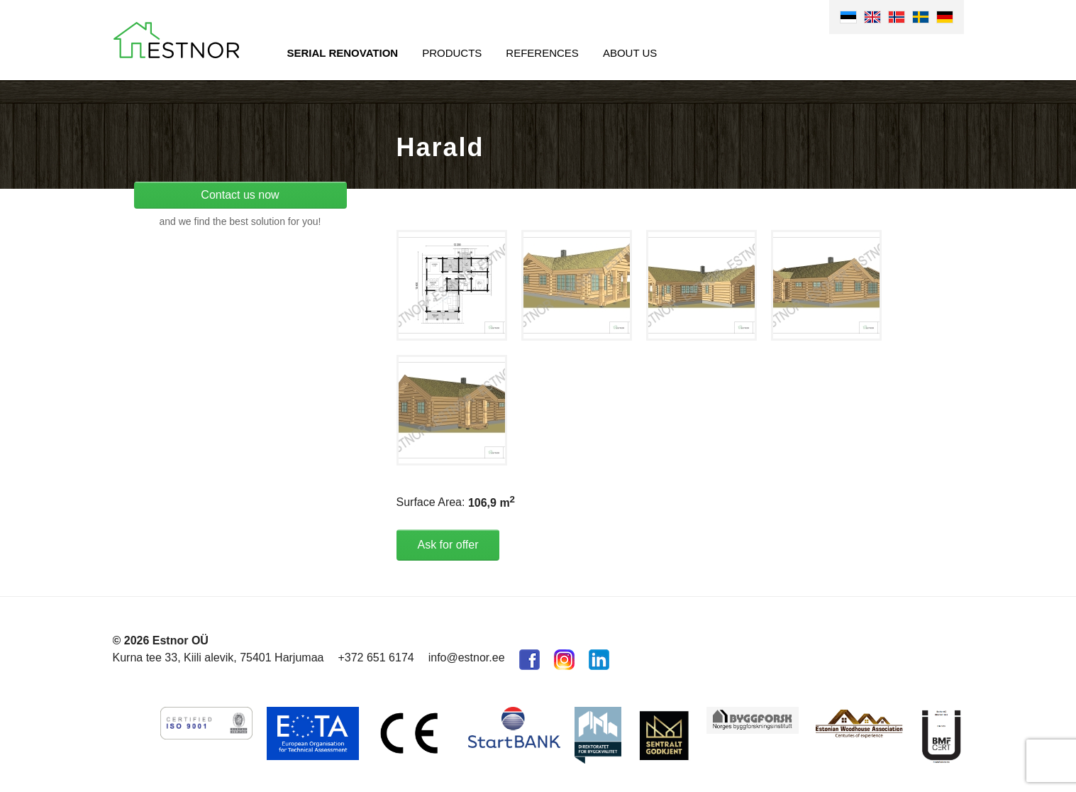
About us (630, 53)
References (542, 53)
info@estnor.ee (466, 657)
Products (452, 53)
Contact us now (240, 195)
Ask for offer (448, 545)
